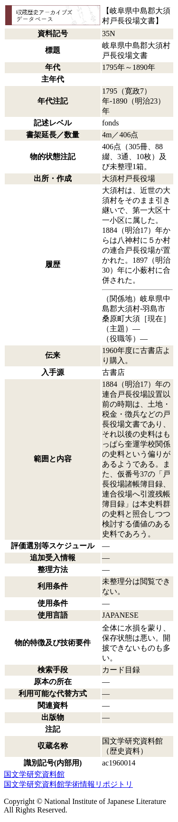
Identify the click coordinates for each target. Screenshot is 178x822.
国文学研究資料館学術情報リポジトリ (68, 784)
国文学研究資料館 (34, 774)
